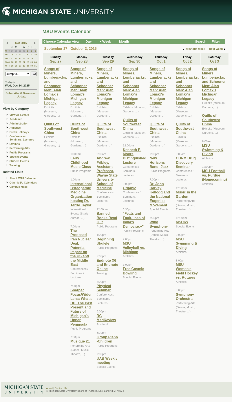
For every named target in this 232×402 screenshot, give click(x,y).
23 (31, 62)
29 (20, 51)
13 (20, 58)
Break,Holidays (19, 132)
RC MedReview (106, 318)
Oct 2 (187, 61)
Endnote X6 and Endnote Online (107, 264)
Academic (15, 119)
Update (21, 96)
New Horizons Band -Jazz (159, 162)
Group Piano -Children (107, 339)
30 (24, 51)
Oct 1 (161, 61)
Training (14, 165)
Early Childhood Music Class (80, 162)
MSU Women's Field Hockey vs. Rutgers (187, 271)
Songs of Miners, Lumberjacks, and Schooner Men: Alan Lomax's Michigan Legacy (55, 86)
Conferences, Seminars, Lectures (21, 138)
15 (28, 58)
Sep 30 (134, 61)
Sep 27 (55, 61)
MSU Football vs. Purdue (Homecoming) (214, 175)
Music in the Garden (186, 194)
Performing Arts (19, 148)
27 (12, 51)
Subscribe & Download (21, 93)
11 (12, 58)
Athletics (15, 127)
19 (16, 62)
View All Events (19, 115)
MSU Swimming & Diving (186, 243)
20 (20, 62)
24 (35, 62)
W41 (7, 54)
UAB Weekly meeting (107, 360)
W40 (7, 51)
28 (16, 51)
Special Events (18, 156)
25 (12, 66)
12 (16, 58)
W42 (7, 58)
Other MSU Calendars (23, 182)
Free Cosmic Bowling (133, 271)
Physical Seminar (104, 288)
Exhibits (14, 144)
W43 (7, 62)
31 (35, 66)
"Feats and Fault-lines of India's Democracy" (134, 219)
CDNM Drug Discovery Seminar (186, 162)
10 (35, 54)
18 (12, 62)
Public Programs (20, 152)
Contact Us (61, 388)
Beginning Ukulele (105, 241)
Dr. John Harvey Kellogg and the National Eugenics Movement (160, 194)
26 (16, 66)
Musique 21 (80, 341)
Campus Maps (18, 186)
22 (28, 62)
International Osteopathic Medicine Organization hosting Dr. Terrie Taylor (81, 194)
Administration (18, 123)
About (49, 388)
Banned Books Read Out (107, 217)
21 (24, 62)
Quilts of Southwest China (53, 128)
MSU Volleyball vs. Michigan (134, 247)
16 (31, 58)
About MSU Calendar (22, 178)
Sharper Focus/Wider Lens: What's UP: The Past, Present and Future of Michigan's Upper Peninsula (81, 307)
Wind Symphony (159, 224)
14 (24, 58)
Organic (129, 188)
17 (35, 58)
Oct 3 (214, 61)
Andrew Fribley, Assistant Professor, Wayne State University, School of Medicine (107, 173)
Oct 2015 (21, 43)
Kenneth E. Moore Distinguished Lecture (134, 156)
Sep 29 (108, 61)
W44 (7, 66)
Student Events (19, 161)
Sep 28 (82, 61)
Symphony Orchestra (185, 296)
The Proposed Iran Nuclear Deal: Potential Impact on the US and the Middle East (80, 248)
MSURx (182, 222)
